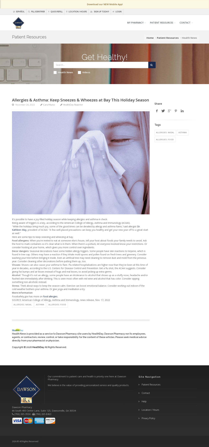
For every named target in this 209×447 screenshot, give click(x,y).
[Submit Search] (152, 65)
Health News (63, 72)
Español (19, 11)
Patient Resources (168, 37)
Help (144, 401)
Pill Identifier (36, 11)
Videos (84, 72)
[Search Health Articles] (101, 65)
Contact (145, 393)
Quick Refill (55, 11)
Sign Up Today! (99, 11)
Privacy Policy (148, 418)
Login (117, 11)
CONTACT (185, 22)
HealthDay (38, 347)
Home (150, 37)
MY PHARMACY (135, 22)
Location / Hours (76, 11)
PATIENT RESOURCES (161, 22)
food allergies (50, 296)
